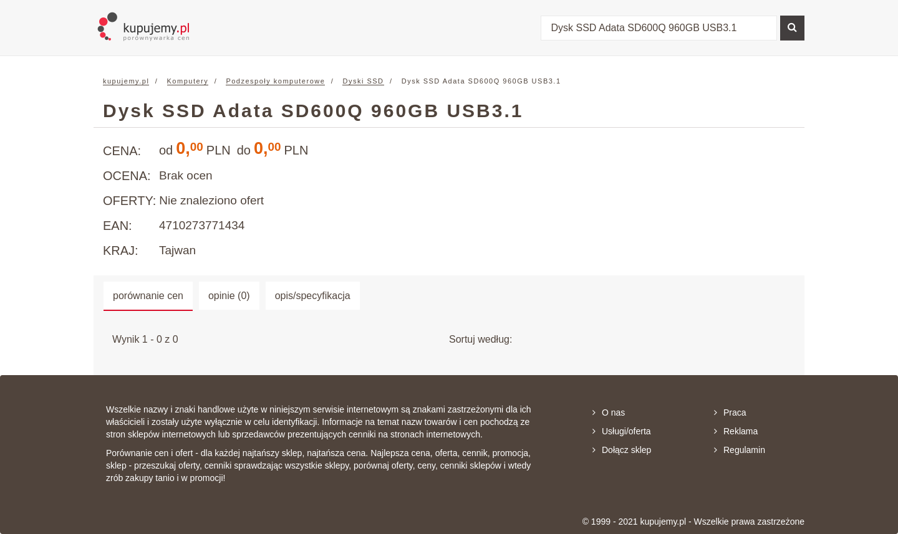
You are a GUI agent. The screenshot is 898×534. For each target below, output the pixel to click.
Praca (730, 412)
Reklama (736, 431)
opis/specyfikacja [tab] (312, 295)
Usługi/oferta (621, 431)
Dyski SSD (363, 81)
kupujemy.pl (126, 81)
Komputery (188, 81)
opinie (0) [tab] (229, 295)
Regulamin (739, 450)
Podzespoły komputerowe (275, 81)
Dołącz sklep (621, 450)
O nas (608, 412)
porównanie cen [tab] (148, 295)
